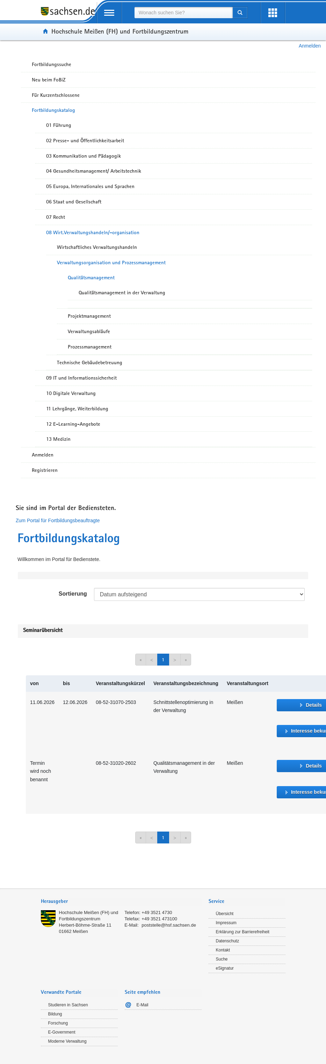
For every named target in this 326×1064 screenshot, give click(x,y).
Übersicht (225, 913)
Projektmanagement (89, 316)
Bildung (55, 1014)
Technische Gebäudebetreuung (89, 362)
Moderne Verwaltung (67, 1041)
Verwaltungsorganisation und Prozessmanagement (111, 262)
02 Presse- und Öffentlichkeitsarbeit (85, 140)
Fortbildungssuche (51, 64)
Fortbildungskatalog (53, 110)
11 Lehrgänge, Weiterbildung (77, 408)
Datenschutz (227, 941)
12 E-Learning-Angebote (73, 424)
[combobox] (183, 13)
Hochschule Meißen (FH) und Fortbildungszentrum (119, 31)
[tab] (121, 902)
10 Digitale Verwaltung (71, 393)
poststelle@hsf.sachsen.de (169, 925)
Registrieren (45, 470)
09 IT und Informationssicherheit (81, 378)
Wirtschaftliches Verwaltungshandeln (97, 247)
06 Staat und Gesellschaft (73, 202)
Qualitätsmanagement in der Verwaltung (122, 292)
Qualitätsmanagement (91, 277)
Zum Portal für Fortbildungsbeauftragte (58, 520)
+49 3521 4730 (157, 912)
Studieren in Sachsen (68, 1004)
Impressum (226, 922)
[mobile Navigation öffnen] (109, 12)
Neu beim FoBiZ (49, 80)
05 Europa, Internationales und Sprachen (90, 186)
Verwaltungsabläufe (89, 331)
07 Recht (55, 217)
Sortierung (73, 594)
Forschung (58, 1023)
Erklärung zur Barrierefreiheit (242, 931)
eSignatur (225, 968)
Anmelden (310, 46)
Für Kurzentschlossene (56, 95)
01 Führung (58, 125)
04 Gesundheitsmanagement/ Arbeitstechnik (93, 171)
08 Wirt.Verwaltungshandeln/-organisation (92, 232)
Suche (222, 959)
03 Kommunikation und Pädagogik (83, 156)
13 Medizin (58, 439)
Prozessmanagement (89, 347)
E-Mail (142, 1004)
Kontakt (223, 950)
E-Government (61, 1032)
